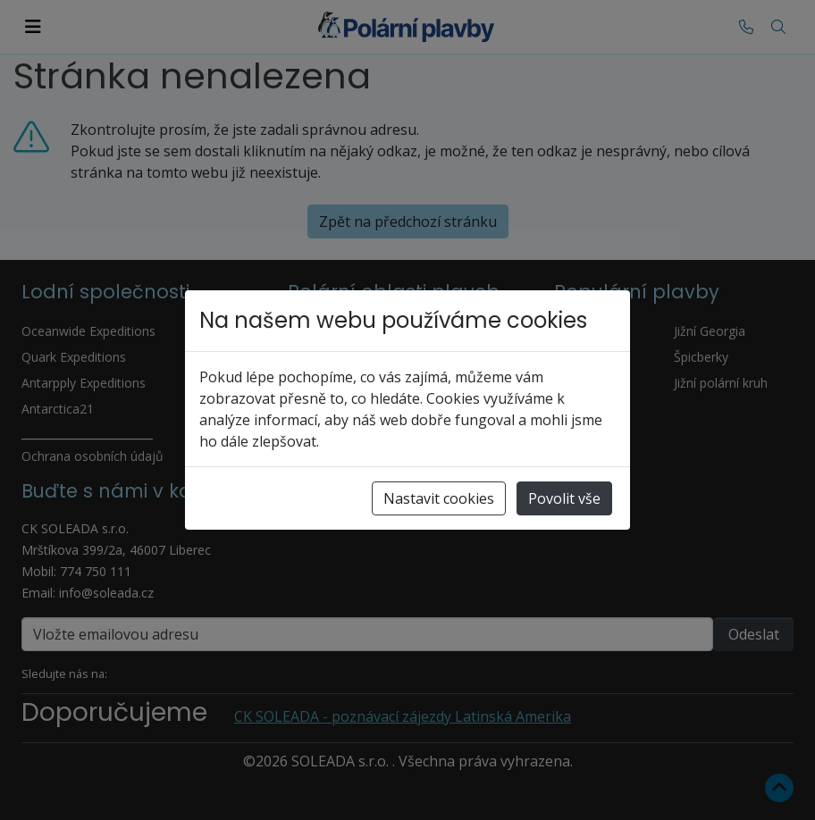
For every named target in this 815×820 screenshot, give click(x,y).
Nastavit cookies (438, 498)
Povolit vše (564, 498)
